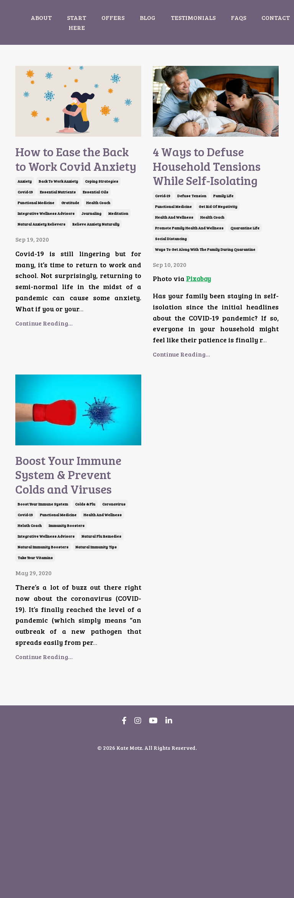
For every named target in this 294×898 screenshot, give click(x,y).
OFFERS (112, 17)
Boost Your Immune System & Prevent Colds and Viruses (71, 575)
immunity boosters (67, 659)
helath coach (30, 659)
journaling (91, 272)
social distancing (171, 305)
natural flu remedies (101, 670)
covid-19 (25, 251)
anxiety (25, 240)
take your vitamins (35, 692)
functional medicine (36, 262)
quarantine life (245, 295)
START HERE (76, 22)
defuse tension (191, 262)
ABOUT (41, 17)
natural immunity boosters (43, 681)
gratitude (70, 262)
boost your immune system (43, 638)
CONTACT (275, 17)
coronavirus (114, 638)
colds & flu (85, 638)
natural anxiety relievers (41, 283)
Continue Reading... (44, 382)
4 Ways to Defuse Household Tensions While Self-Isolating (214, 199)
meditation (118, 272)
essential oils (95, 251)
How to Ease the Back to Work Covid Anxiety (65, 188)
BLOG (147, 17)
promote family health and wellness (189, 295)
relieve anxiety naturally (95, 283)
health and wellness (174, 284)
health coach (98, 262)
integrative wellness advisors (46, 272)
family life (223, 262)
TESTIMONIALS (193, 17)
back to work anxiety (58, 240)
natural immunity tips (96, 681)
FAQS (238, 17)
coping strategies (101, 240)
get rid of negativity (218, 273)
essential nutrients (58, 251)
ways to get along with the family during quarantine (205, 316)
